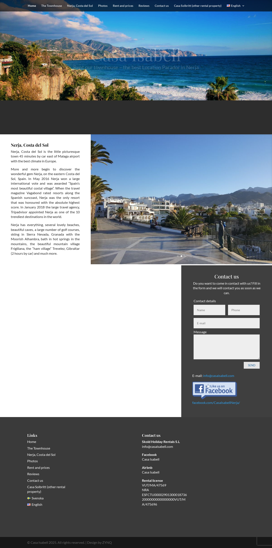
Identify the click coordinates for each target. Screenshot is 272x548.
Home (32, 5)
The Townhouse (51, 5)
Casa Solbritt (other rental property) (197, 5)
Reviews (144, 5)
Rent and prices (123, 5)
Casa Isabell (150, 459)
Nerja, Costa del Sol (80, 5)
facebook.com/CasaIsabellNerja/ (216, 402)
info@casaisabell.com (218, 376)
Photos (103, 5)
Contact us (162, 5)
